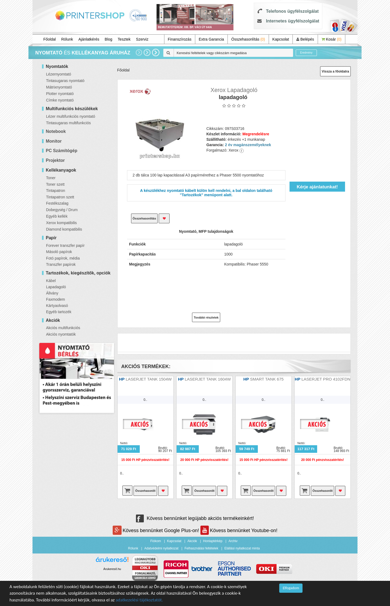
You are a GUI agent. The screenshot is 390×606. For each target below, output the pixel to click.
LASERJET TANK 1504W (149, 379)
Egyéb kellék (56, 216)
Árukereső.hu (112, 569)
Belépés (305, 39)
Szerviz (142, 39)
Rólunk (67, 39)
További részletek (206, 317)
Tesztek (124, 39)
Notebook (56, 131)
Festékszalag (57, 203)
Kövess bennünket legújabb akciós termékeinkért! (195, 518)
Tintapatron (55, 190)
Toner (51, 178)
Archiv (233, 541)
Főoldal (49, 39)
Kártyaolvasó (57, 305)
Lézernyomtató (58, 74)
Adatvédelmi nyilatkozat (161, 548)
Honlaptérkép (212, 541)
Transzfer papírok (61, 264)
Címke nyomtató (60, 100)
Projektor (55, 160)
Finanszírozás (179, 39)
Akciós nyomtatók (61, 334)
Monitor (54, 141)
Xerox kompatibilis (61, 223)
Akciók (192, 541)
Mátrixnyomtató (59, 87)
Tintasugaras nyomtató (65, 80)
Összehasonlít (145, 490)
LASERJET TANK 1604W (208, 379)
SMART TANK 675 (267, 379)
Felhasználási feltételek (201, 548)
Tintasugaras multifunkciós (68, 123)
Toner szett (55, 184)
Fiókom (155, 541)
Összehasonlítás (248, 39)
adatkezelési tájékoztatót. (139, 600)
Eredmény (306, 52)
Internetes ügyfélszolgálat (292, 21)
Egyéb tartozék (58, 312)
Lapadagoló (56, 287)
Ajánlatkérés (89, 39)
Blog (108, 39)
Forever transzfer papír (65, 245)
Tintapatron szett (60, 197)
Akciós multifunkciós (63, 328)
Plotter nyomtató (60, 93)
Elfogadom (291, 588)
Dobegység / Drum (62, 210)
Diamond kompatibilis (64, 229)
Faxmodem (55, 299)
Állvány (52, 293)
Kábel (51, 281)
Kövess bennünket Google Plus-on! (156, 530)
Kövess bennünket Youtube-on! (238, 530)
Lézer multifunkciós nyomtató (70, 116)
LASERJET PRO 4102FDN (325, 379)
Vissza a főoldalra (335, 71)
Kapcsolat (280, 39)
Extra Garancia (211, 39)
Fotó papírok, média (63, 258)
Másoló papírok (59, 252)
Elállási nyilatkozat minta (242, 548)
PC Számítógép (61, 150)
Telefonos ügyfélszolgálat (292, 11)
